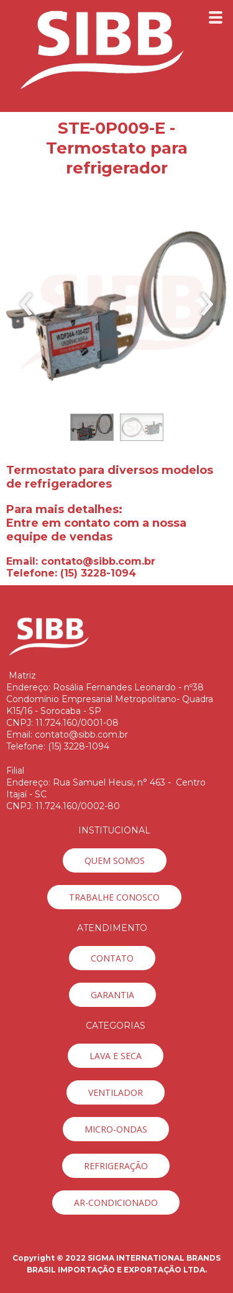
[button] (92, 427)
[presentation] (26, 304)
